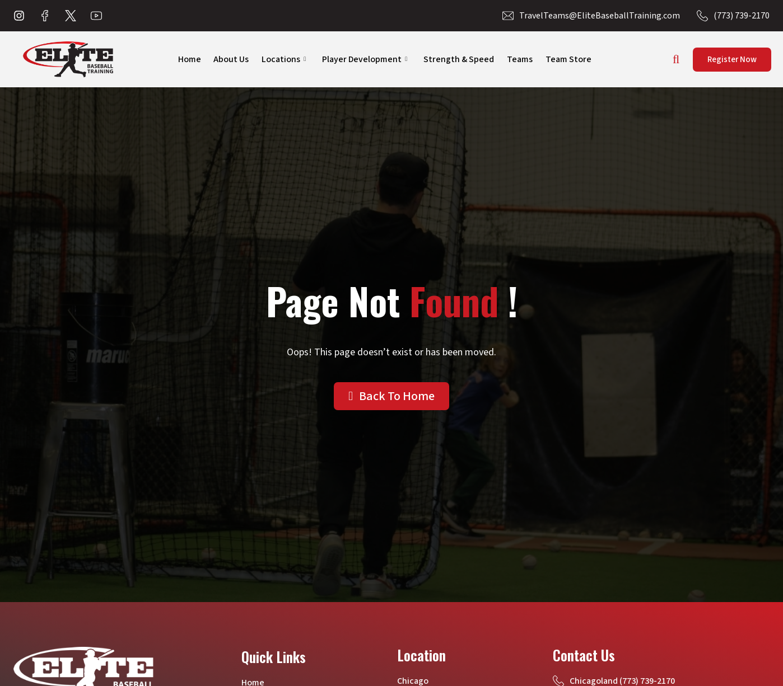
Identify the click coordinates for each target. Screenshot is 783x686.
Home (182, 59)
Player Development (363, 59)
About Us (226, 59)
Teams (521, 59)
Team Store (572, 59)
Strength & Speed (458, 59)
